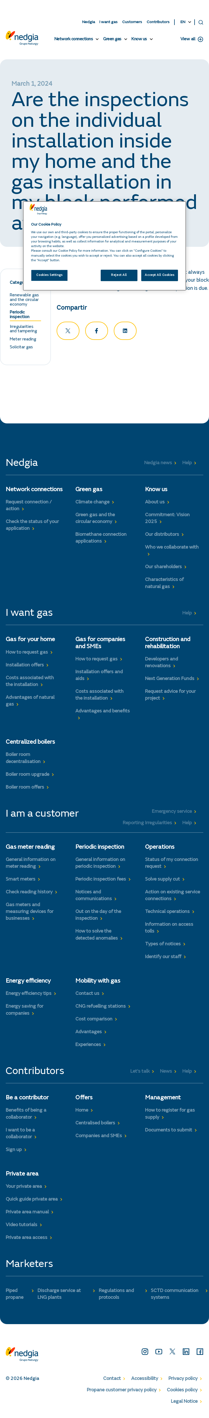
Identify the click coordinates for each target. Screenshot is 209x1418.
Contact (112, 1380)
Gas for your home (30, 641)
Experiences (88, 1046)
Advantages (88, 1033)
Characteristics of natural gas (164, 584)
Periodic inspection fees (100, 880)
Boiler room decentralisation (23, 759)
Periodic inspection (19, 315)
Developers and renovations (161, 664)
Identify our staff (163, 958)
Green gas (112, 39)
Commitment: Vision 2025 (167, 519)
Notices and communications (93, 897)
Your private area (24, 1187)
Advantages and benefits (102, 712)
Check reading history (29, 893)
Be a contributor (27, 1099)
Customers (132, 22)
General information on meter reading (31, 864)
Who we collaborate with (172, 548)
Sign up (14, 1151)
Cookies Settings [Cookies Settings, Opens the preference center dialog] (49, 275)
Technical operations (167, 913)
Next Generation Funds (169, 680)
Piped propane (14, 1295)
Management (163, 1099)
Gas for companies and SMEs (100, 644)
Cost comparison (93, 1020)
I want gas (108, 22)
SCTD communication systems (174, 1295)
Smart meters (20, 880)
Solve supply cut (162, 880)
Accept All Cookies (159, 275)
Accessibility (144, 1380)
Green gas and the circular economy (95, 519)
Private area (22, 1175)
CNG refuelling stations (100, 1007)
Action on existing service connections (172, 897)
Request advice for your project (170, 696)
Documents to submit (168, 1131)
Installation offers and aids (99, 676)
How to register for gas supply (170, 1115)
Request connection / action (29, 507)
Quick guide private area (32, 1200)
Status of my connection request (171, 864)
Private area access (26, 1238)
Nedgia (88, 22)
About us (155, 503)
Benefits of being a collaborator (26, 1115)
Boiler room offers (25, 788)
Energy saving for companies (24, 1011)
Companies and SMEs (98, 1137)
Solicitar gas (21, 348)
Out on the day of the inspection (98, 916)
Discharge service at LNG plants (59, 1295)
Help (187, 464)
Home (81, 1111)
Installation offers (25, 666)
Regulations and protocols (116, 1295)
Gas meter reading (30, 848)
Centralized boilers (30, 744)
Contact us (87, 995)
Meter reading (23, 340)
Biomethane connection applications (101, 539)
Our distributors (162, 536)
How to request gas (27, 653)
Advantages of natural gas (30, 702)
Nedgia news (158, 464)
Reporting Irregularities (147, 824)
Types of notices (163, 945)
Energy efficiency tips (28, 995)
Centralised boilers (95, 1124)
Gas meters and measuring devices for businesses (29, 913)
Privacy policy (183, 1380)
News (166, 1072)
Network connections (73, 39)
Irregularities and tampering (23, 330)
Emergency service (172, 812)
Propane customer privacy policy (121, 1391)
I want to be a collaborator (20, 1135)
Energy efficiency (28, 983)
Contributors (158, 22)
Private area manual (27, 1213)
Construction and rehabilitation (167, 644)
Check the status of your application (32, 527)
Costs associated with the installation (30, 682)
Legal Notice (184, 1403)
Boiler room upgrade (27, 775)
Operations (159, 848)
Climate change (92, 503)
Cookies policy (182, 1391)
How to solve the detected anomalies (96, 936)
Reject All (119, 275)
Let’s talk (140, 1072)
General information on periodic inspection (100, 864)
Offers (84, 1099)
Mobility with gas (97, 983)
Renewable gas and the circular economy (24, 301)
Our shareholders (163, 568)
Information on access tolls (169, 929)
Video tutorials (21, 1226)
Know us (139, 39)
